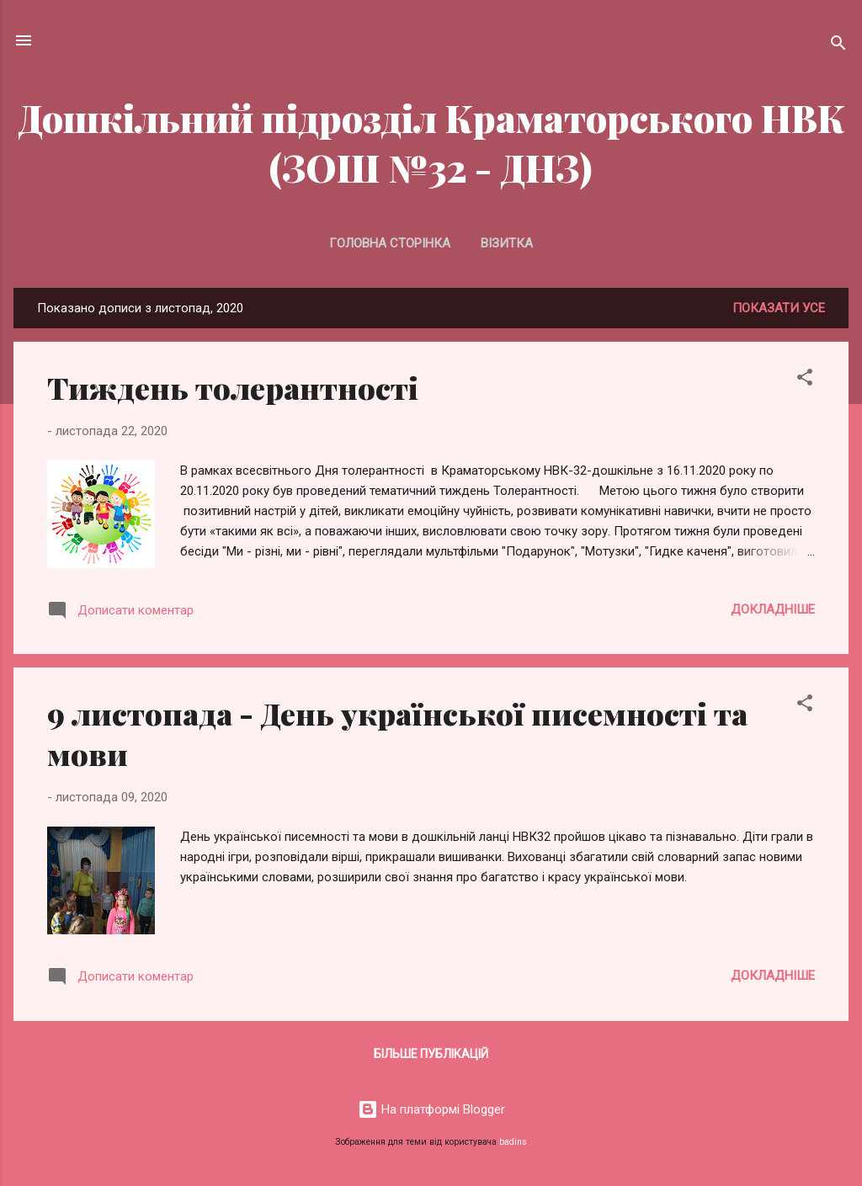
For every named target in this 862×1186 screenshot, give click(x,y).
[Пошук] (838, 46)
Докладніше (773, 609)
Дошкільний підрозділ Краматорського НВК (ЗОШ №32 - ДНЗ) (431, 142)
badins (513, 1141)
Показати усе (778, 308)
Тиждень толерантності (232, 387)
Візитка (507, 243)
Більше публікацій (431, 1054)
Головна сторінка (389, 243)
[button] (805, 380)
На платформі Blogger (431, 1109)
